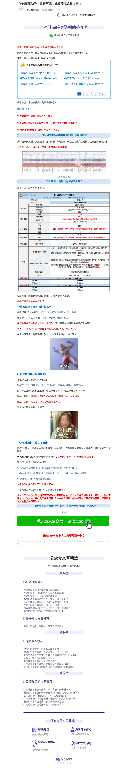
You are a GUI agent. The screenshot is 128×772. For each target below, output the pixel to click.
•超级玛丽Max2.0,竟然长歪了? (35, 84)
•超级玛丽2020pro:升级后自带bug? (81, 78)
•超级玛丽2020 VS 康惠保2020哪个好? (83, 73)
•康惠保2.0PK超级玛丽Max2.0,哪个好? (83, 84)
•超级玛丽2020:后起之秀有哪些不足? (38, 73)
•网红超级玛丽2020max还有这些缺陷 (38, 78)
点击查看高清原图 (64, 177)
